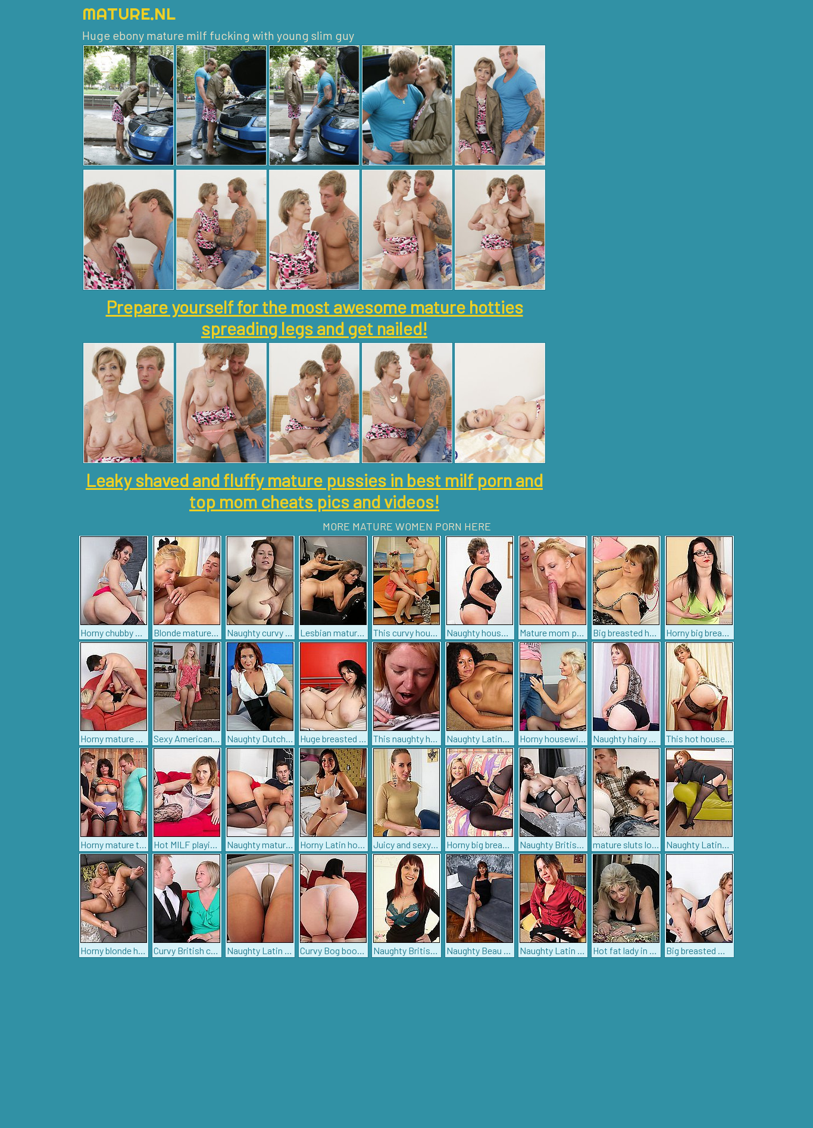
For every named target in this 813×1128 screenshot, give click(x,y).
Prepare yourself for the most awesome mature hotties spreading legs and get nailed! (314, 317)
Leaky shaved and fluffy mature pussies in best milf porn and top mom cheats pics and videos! (314, 490)
